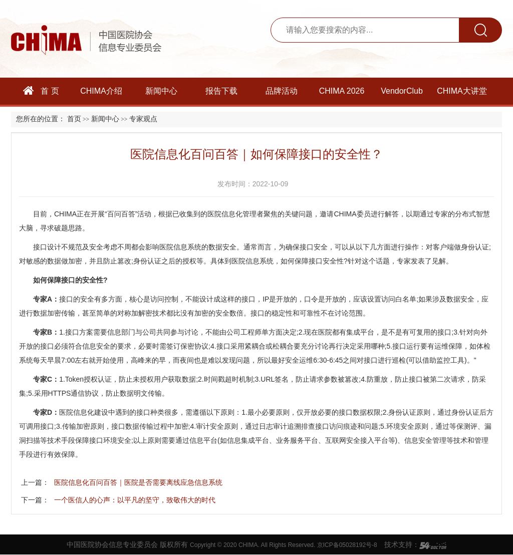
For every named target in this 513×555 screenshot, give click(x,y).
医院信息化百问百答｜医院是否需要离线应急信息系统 (138, 482)
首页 (74, 119)
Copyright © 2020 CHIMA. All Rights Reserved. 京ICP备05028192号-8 (283, 544)
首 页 (41, 90)
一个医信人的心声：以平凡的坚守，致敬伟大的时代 (134, 500)
